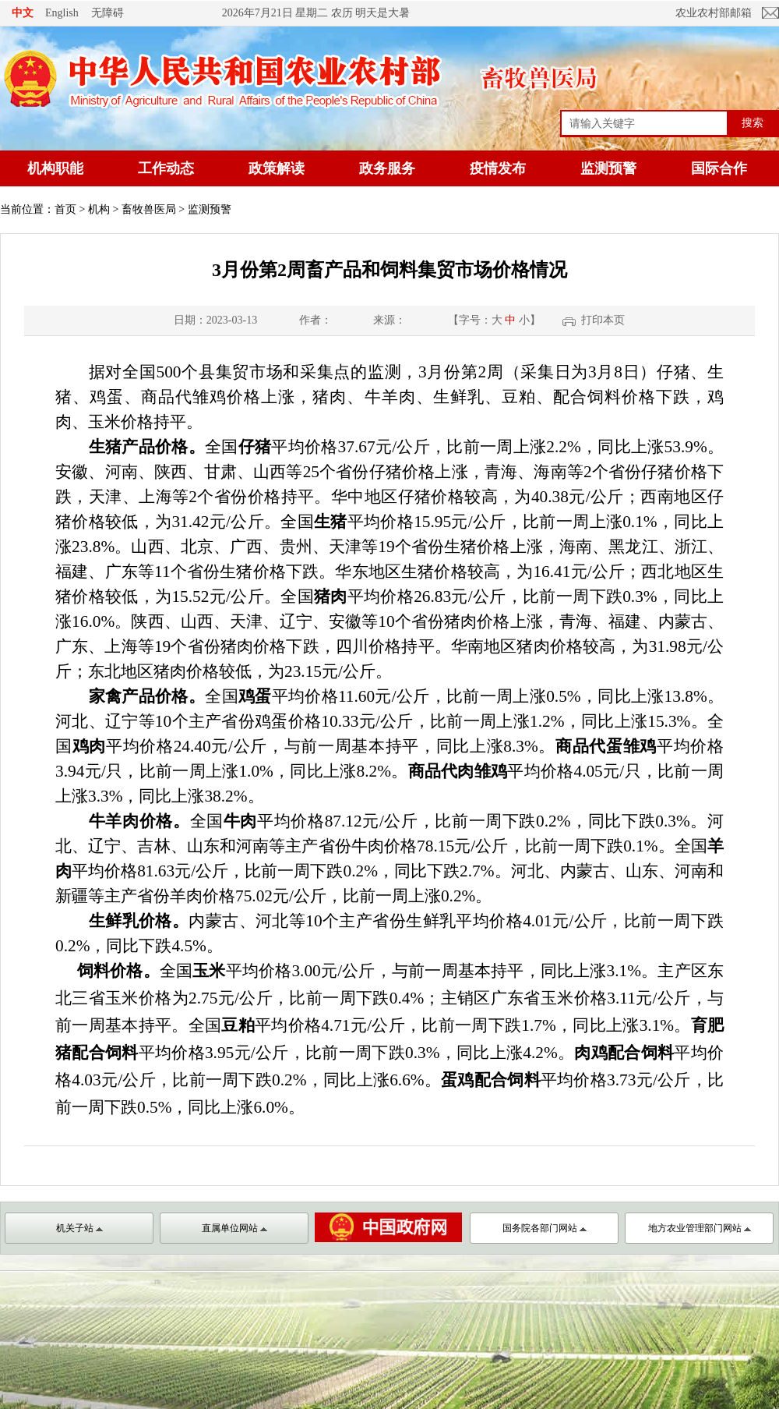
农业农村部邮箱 (713, 13)
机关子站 (79, 1228)
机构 (99, 209)
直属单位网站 (234, 1228)
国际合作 (719, 168)
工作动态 (166, 168)
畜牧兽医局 (149, 209)
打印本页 (603, 320)
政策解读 (277, 168)
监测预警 (608, 168)
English (62, 13)
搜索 (752, 122)
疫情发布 (498, 168)
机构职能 (55, 168)
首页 (65, 209)
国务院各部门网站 (544, 1228)
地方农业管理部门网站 (699, 1228)
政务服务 (387, 168)
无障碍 (107, 12)
